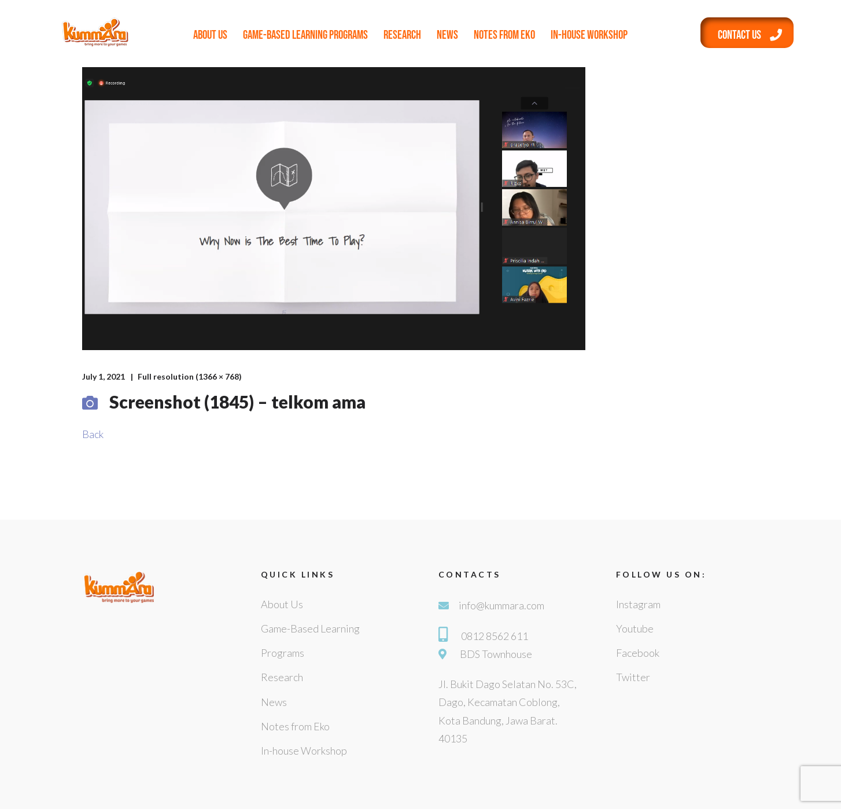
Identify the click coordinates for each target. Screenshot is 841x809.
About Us (210, 35)
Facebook (637, 652)
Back (93, 434)
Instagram (638, 604)
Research (402, 35)
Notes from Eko (504, 35)
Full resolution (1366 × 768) (190, 376)
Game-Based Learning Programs (305, 35)
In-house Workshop (589, 35)
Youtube (635, 628)
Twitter (633, 677)
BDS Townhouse (496, 654)
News (447, 35)
